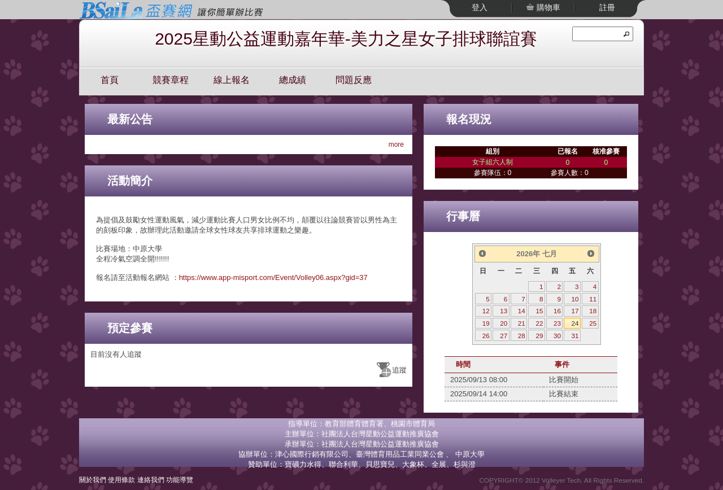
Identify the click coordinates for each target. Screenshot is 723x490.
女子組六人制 (492, 162)
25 (592, 323)
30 (557, 335)
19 (486, 323)
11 (592, 299)
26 (486, 335)
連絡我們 (150, 479)
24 (575, 323)
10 (575, 299)
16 (557, 310)
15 (539, 310)
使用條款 (121, 479)
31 (575, 335)
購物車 (547, 7)
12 (486, 310)
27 (503, 335)
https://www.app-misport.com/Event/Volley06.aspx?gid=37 (273, 277)
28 (521, 335)
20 (503, 323)
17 (575, 310)
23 (557, 323)
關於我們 (92, 479)
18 (592, 310)
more (396, 144)
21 (521, 323)
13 (503, 310)
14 (521, 310)
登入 (479, 7)
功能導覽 (179, 479)
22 (539, 323)
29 (539, 335)
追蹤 (399, 370)
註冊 (607, 7)
